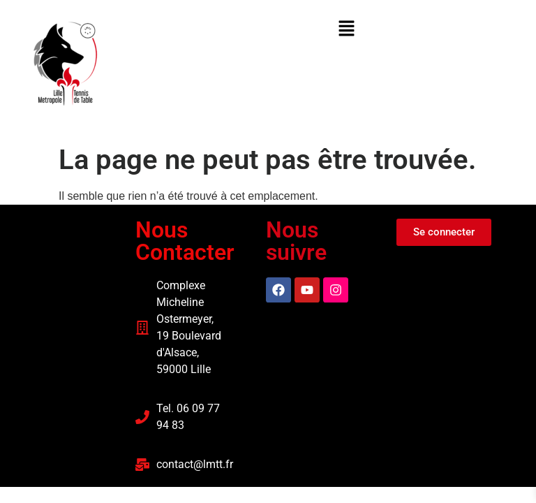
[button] (346, 29)
